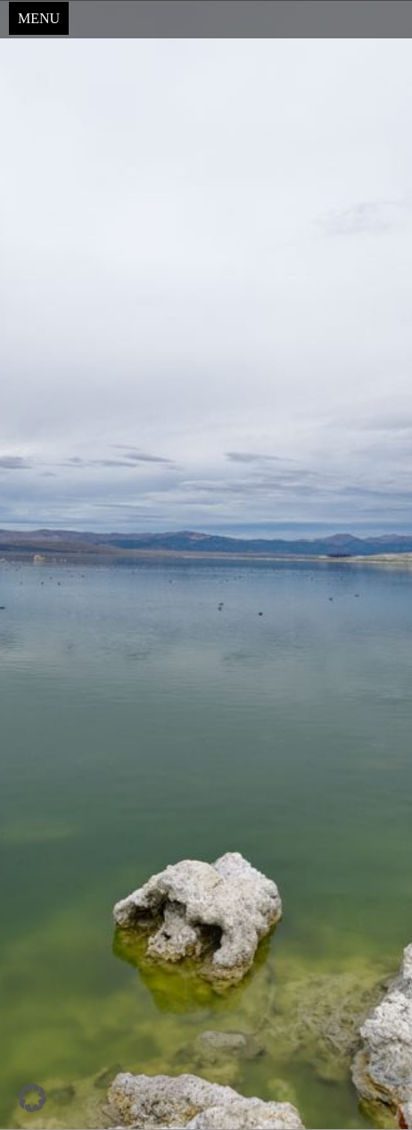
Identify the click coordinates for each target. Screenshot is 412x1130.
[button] (32, 1098)
